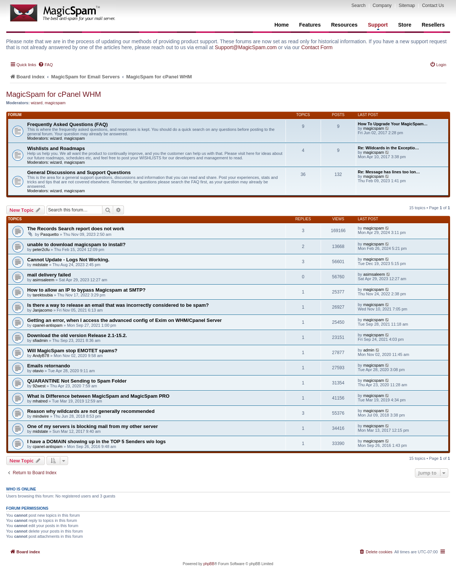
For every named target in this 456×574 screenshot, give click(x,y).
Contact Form (316, 47)
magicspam (55, 103)
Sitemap (407, 5)
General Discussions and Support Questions (79, 172)
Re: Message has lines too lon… (389, 172)
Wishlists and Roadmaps (56, 148)
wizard (37, 103)
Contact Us (433, 5)
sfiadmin (40, 340)
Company (382, 5)
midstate (40, 264)
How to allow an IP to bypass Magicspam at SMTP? (86, 290)
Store (404, 25)
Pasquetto (49, 234)
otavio (38, 370)
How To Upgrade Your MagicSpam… (393, 124)
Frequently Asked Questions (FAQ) (67, 124)
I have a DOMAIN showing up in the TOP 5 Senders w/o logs (96, 441)
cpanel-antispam (48, 325)
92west (39, 386)
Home (281, 25)
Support (378, 26)
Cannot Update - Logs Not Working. (68, 259)
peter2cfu (41, 249)
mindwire (41, 416)
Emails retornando (48, 365)
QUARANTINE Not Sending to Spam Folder (77, 381)
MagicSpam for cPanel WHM (53, 94)
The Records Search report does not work (75, 228)
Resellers (433, 25)
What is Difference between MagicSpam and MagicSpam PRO (98, 396)
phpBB (209, 564)
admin (368, 350)
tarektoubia (43, 295)
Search (358, 5)
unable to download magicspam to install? (76, 244)
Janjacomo (42, 310)
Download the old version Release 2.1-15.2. (77, 335)
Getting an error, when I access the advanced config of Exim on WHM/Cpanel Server (124, 320)
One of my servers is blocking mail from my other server (92, 426)
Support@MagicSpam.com (246, 47)
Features (310, 25)
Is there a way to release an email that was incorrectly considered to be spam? (118, 305)
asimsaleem (43, 280)
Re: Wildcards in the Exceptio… (388, 148)
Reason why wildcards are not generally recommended (91, 411)
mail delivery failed (49, 275)
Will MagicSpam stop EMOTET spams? (72, 350)
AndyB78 (41, 355)
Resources (344, 25)
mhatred (40, 401)
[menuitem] (45, 64)
